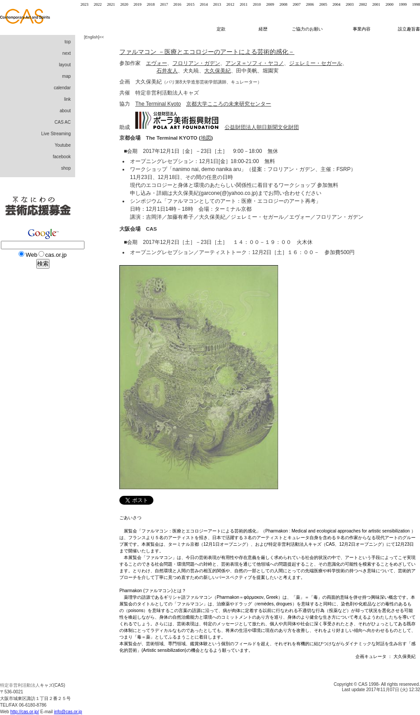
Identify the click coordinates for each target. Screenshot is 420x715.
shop (66, 168)
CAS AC (62, 122)
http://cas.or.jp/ (24, 711)
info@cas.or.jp (68, 711)
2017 (164, 4)
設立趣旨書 (409, 29)
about (65, 110)
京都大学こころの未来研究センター (228, 104)
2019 (137, 4)
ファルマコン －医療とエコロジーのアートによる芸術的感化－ (206, 51)
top (68, 41)
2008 (283, 4)
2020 (124, 4)
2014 (204, 4)
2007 (297, 4)
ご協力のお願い (307, 29)
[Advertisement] (35, 424)
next (66, 53)
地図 (206, 138)
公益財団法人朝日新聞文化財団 (262, 127)
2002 (363, 4)
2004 (336, 4)
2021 (111, 4)
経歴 (266, 29)
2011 (244, 4)
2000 (389, 4)
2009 (270, 4)
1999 (403, 4)
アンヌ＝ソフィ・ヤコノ (254, 63)
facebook (62, 156)
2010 (257, 4)
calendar (62, 87)
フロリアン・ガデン (196, 63)
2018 (151, 4)
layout (65, 64)
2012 (230, 4)
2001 (376, 4)
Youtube (63, 145)
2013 (217, 4)
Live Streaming (56, 133)
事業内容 (362, 29)
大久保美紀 (217, 71)
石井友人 (167, 71)
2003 (350, 4)
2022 (98, 4)
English (92, 37)
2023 (84, 4)
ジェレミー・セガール (315, 63)
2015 (191, 4)
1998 (416, 4)
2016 (177, 4)
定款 (221, 29)
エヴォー (156, 63)
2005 (323, 4)
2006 (310, 4)
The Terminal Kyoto (158, 104)
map (66, 76)
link (67, 99)
